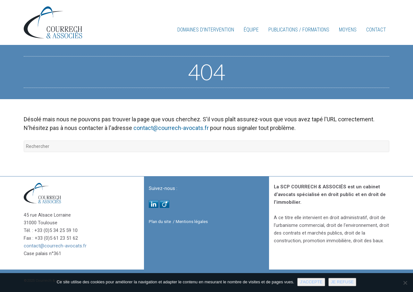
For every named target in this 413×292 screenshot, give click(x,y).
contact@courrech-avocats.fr (171, 128)
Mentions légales (192, 221)
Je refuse (342, 281)
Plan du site (160, 221)
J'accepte (311, 281)
